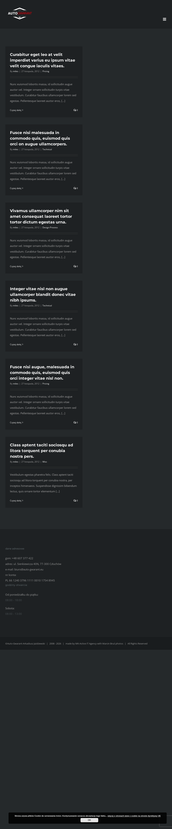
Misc (44, 461)
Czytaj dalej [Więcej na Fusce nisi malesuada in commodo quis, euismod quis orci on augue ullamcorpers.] (15, 188)
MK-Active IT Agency (86, 643)
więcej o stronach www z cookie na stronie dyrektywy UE (134, 816)
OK (89, 820)
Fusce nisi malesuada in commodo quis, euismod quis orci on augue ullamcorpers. (40, 138)
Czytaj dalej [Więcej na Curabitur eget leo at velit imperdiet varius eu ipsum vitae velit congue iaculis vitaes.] (15, 110)
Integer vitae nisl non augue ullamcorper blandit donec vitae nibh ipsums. (43, 294)
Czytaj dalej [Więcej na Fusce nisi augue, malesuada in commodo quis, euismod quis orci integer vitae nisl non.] (15, 422)
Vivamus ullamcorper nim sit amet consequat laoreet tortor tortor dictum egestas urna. (41, 216)
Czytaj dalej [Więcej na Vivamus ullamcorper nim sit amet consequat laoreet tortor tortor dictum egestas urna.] (15, 266)
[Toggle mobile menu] (165, 19)
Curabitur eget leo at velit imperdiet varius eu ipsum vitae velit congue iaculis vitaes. (42, 60)
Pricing (45, 71)
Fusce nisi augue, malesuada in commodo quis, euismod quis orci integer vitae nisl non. (42, 373)
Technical (47, 149)
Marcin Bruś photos (112, 643)
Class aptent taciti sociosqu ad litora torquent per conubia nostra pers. (41, 451)
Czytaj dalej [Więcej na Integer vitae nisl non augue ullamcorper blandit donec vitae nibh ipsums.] (15, 344)
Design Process (50, 227)
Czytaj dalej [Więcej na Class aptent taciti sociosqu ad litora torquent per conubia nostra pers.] (15, 500)
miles (15, 71)
